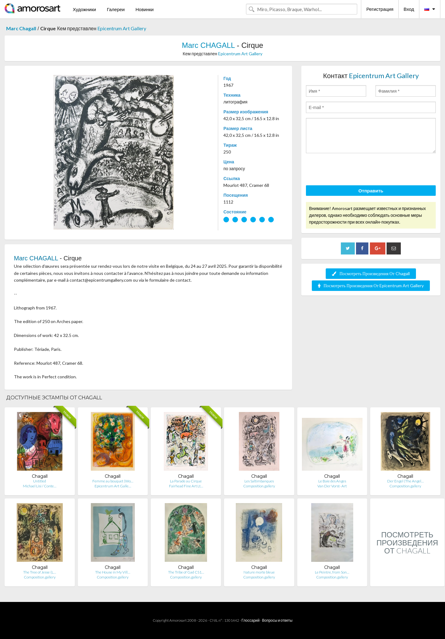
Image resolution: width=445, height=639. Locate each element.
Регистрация (379, 9)
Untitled (39, 481)
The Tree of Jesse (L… (39, 572)
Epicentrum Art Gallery (121, 28)
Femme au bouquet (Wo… (112, 481)
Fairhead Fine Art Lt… (186, 486)
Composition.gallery (259, 486)
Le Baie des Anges (332, 481)
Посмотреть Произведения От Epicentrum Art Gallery (371, 285)
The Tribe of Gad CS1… (186, 572)
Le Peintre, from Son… (332, 572)
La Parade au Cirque (186, 481)
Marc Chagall (21, 28)
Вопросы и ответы (277, 620)
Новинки (144, 9)
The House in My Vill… (112, 572)
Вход (409, 9)
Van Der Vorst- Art (332, 486)
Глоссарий (251, 620)
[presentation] (353, 170)
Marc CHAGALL (208, 45)
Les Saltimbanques (259, 481)
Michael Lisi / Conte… (39, 486)
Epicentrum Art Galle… (113, 486)
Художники (84, 9)
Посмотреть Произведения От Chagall (370, 273)
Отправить (371, 190)
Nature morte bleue (259, 572)
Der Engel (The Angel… (405, 481)
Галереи (116, 9)
